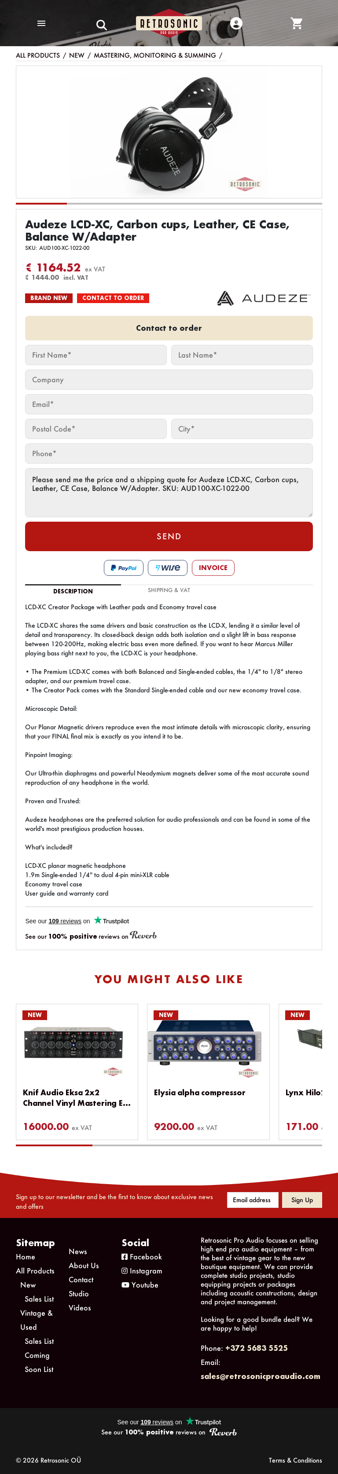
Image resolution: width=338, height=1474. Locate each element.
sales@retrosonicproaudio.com (260, 1376)
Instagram (141, 1270)
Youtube (139, 1284)
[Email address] (253, 1200)
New (76, 55)
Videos (80, 1307)
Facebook (141, 1256)
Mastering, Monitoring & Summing (155, 55)
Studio (79, 1293)
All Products (38, 55)
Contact (81, 1279)
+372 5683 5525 (256, 1348)
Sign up (302, 1200)
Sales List (39, 1298)
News (78, 1251)
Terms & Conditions (295, 1460)
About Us (84, 1265)
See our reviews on (91, 936)
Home (25, 1256)
